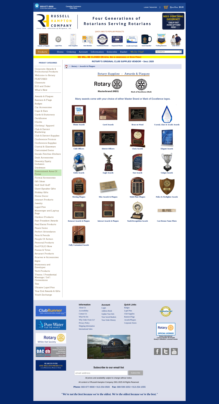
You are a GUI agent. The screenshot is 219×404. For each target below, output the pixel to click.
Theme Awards (79, 125)
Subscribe (112, 51)
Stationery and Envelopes (42, 266)
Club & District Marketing (42, 130)
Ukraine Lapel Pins (45, 287)
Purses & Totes (42, 250)
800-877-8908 (48, 7)
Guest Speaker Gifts (45, 188)
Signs (37, 261)
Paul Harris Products (45, 224)
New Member (87, 45)
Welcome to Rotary (45, 75)
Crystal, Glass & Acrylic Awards (167, 125)
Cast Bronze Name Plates (167, 221)
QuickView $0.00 (173, 7)
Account (83, 51)
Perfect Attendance (45, 231)
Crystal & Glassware (45, 146)
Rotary (74, 66)
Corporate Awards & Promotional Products (46, 70)
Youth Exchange (43, 294)
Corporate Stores (130, 323)
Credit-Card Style (132, 45)
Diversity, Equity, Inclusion (43, 162)
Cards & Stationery (45, 114)
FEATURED (41, 79)
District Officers (108, 149)
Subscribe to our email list (109, 367)
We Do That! (137, 51)
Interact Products (44, 199)
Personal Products (44, 242)
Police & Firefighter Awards (167, 197)
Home (60, 51)
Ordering (71, 51)
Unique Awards (167, 173)
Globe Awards (78, 173)
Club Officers (79, 149)
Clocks (38, 122)
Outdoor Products (44, 217)
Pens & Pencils (42, 235)
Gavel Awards (108, 125)
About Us (82, 308)
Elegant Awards (167, 149)
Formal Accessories (45, 177)
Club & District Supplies (47, 135)
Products (42, 51)
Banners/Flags (129, 317)
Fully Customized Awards (79, 245)
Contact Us (83, 314)
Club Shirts (176, 45)
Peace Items (41, 228)
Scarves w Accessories (47, 257)
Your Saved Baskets (109, 317)
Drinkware (40, 167)
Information (97, 51)
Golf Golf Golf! (42, 185)
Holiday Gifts (41, 192)
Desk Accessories (44, 157)
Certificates (41, 118)
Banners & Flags (43, 100)
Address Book (107, 311)
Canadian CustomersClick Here (73, 7)
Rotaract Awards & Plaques (79, 221)
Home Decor (41, 196)
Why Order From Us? (87, 320)
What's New (41, 90)
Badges (38, 103)
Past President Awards (46, 220)
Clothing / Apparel (44, 125)
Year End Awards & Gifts (47, 291)
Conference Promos (45, 139)
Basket (123, 51)
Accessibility (83, 311)
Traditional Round (102, 45)
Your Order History (109, 320)
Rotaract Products (44, 253)
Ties (37, 283)
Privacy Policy (84, 323)
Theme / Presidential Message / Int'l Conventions (46, 277)
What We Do (83, 317)
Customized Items (44, 150)
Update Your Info (108, 314)
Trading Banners (161, 45)
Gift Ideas (40, 181)
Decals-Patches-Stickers (48, 154)
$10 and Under (42, 86)
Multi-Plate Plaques (137, 197)
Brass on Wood (137, 125)
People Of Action (44, 239)
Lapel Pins (58, 45)
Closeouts (40, 82)
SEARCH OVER (51, 365)
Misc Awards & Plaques (108, 197)
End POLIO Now (43, 246)
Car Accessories (43, 107)
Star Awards (137, 173)
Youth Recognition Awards (137, 221)
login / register (150, 7)
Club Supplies (73, 45)
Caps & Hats (41, 111)
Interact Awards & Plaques (108, 221)
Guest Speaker (146, 45)
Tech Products (42, 271)
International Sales (86, 329)
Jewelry (38, 203)
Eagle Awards (108, 173)
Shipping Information (87, 326)
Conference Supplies (46, 143)
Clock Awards (137, 149)
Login (104, 308)
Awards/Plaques (130, 320)
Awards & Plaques (43, 45)
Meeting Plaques (78, 197)
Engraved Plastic (117, 45)
